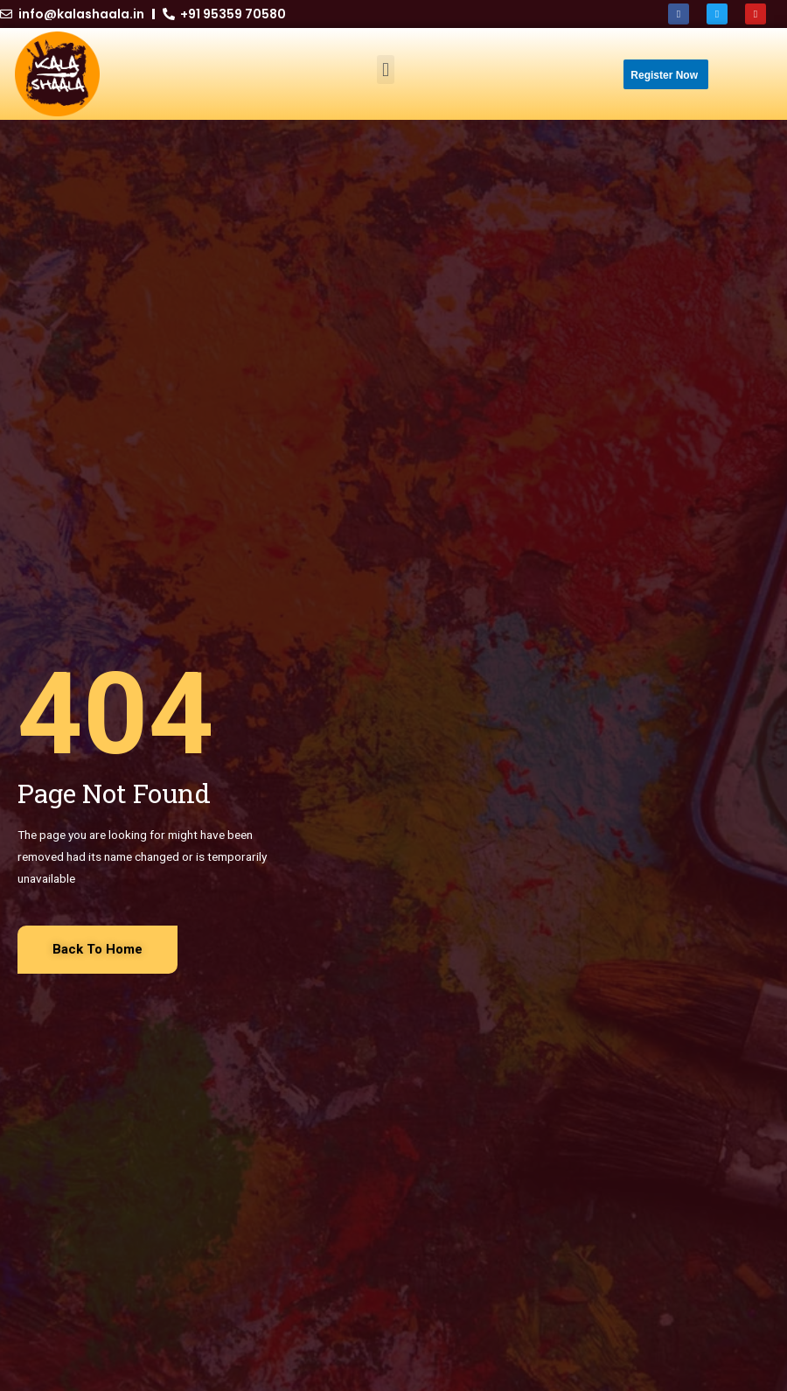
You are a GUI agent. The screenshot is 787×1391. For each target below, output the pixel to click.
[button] (385, 69)
